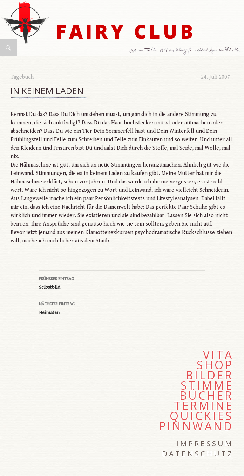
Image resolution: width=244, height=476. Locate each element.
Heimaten (122, 307)
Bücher (206, 395)
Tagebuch (22, 77)
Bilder (209, 375)
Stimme (207, 385)
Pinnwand (196, 426)
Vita (218, 355)
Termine (203, 406)
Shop (215, 365)
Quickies (201, 416)
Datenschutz (197, 453)
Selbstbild (122, 282)
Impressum (204, 443)
